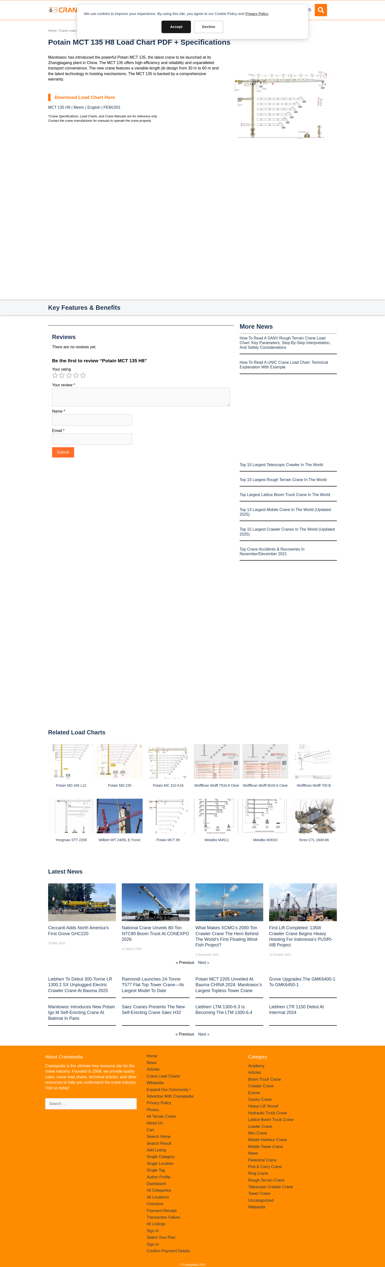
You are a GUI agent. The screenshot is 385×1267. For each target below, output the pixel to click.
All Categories (159, 1190)
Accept (176, 27)
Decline (208, 27)
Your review (63, 385)
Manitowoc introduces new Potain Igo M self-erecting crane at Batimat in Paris (81, 1012)
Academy (256, 1066)
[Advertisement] (281, 180)
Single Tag (156, 1170)
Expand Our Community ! (169, 1090)
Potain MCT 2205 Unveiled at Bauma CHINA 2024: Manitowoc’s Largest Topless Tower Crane (228, 985)
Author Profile (158, 1177)
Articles (153, 1069)
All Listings (156, 1224)
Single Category (161, 1157)
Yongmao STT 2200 (71, 840)
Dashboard (156, 1184)
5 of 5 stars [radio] (83, 375)
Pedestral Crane (262, 1160)
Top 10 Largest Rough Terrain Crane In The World (283, 480)
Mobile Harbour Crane (267, 1140)
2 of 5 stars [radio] (62, 375)
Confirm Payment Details (168, 1251)
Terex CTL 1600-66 (314, 840)
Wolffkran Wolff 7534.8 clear (216, 785)
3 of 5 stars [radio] (69, 375)
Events (254, 1093)
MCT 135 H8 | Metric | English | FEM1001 (84, 107)
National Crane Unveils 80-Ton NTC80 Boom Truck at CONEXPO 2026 (155, 933)
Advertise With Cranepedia (170, 1096)
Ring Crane (258, 1173)
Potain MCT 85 (168, 840)
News (151, 1063)
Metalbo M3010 (265, 840)
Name (58, 411)
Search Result (159, 1143)
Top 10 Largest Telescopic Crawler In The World (281, 465)
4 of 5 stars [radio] (76, 375)
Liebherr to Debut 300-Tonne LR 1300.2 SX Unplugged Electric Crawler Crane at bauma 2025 (80, 985)
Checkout (155, 1204)
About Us (155, 1123)
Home (52, 30)
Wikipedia (155, 1083)
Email (58, 431)
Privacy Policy (256, 14)
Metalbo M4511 (217, 840)
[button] (321, 10)
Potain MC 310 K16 (168, 785)
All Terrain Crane (161, 1116)
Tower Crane (259, 1193)
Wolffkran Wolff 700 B (314, 785)
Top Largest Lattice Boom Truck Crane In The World (285, 495)
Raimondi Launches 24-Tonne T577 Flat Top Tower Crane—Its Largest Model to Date (153, 985)
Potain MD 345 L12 (71, 785)
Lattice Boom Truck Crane (271, 1120)
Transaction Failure (163, 1217)
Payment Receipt (162, 1211)
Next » (203, 962)
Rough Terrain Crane (266, 1180)
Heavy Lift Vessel (263, 1106)
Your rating (61, 369)
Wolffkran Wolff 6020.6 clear (265, 785)
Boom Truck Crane (264, 1079)
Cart (150, 1130)
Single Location (160, 1163)
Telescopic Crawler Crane (270, 1187)
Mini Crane (257, 1133)
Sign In (153, 1231)
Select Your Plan (161, 1237)
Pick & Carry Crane (265, 1167)
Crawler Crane (261, 1086)
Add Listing (156, 1150)
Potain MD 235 (119, 785)
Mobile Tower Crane (265, 1147)
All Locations (158, 1197)
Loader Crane (260, 1126)
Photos (153, 1110)
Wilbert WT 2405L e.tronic (120, 840)
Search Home (159, 1136)
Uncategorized (261, 1200)
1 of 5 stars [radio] (55, 375)
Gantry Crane (260, 1099)
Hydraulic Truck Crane (267, 1113)
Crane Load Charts (72, 30)
